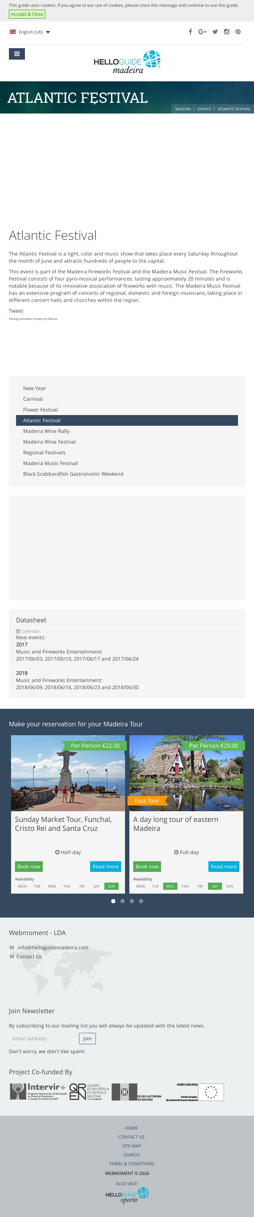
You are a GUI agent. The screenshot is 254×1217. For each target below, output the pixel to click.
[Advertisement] (127, 167)
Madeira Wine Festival (49, 441)
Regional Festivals (44, 452)
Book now (28, 866)
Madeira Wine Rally (46, 431)
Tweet (16, 310)
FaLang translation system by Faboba (33, 318)
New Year (34, 388)
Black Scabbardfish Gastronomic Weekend (73, 473)
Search (131, 1155)
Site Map (131, 1146)
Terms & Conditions (131, 1164)
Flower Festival (40, 409)
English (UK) (30, 32)
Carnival (33, 398)
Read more (106, 866)
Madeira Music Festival (50, 463)
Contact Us (29, 956)
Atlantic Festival (42, 420)
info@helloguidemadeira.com (53, 947)
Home (131, 1128)
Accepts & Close (27, 14)
